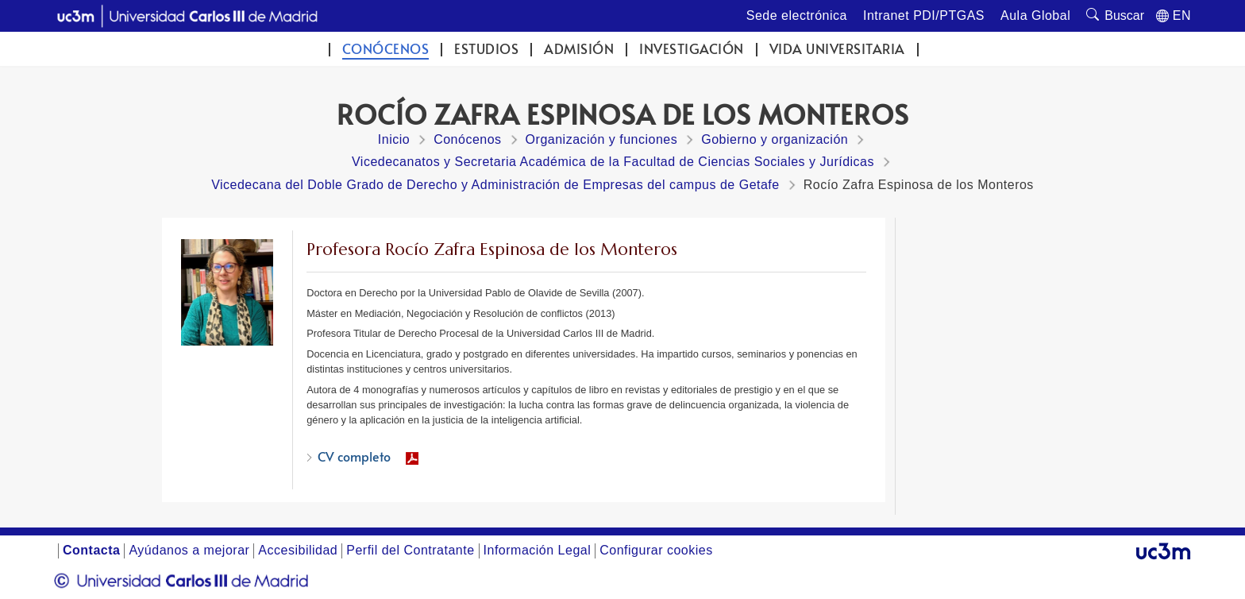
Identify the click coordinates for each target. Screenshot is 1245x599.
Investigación (691, 49)
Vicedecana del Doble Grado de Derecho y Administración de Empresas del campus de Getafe (495, 184)
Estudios (486, 49)
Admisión (579, 49)
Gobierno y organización (774, 139)
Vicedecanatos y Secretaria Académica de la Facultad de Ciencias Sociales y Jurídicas (613, 161)
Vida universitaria (837, 49)
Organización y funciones (602, 139)
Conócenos (386, 49)
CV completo (354, 456)
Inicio (394, 139)
